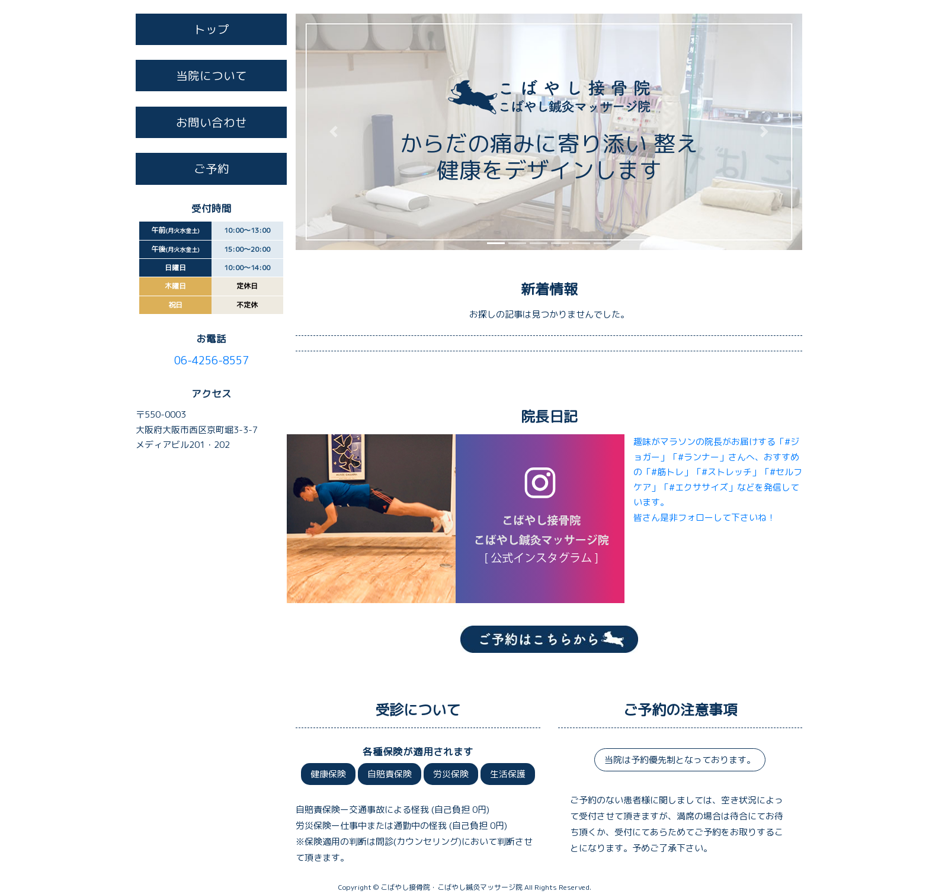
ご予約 (211, 169)
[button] (333, 132)
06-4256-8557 (211, 360)
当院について (211, 76)
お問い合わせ (211, 122)
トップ (211, 29)
